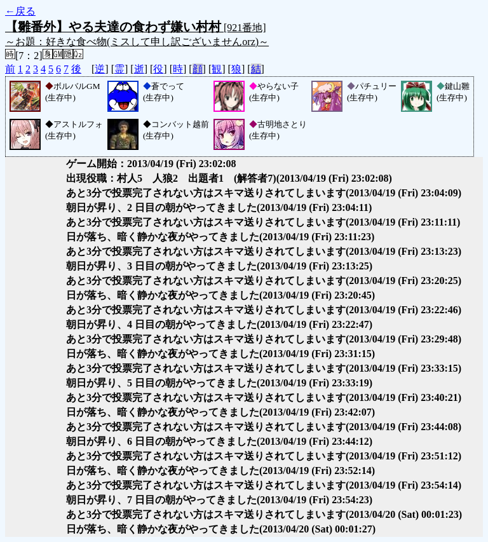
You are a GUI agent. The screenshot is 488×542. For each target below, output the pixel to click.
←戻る (20, 11)
